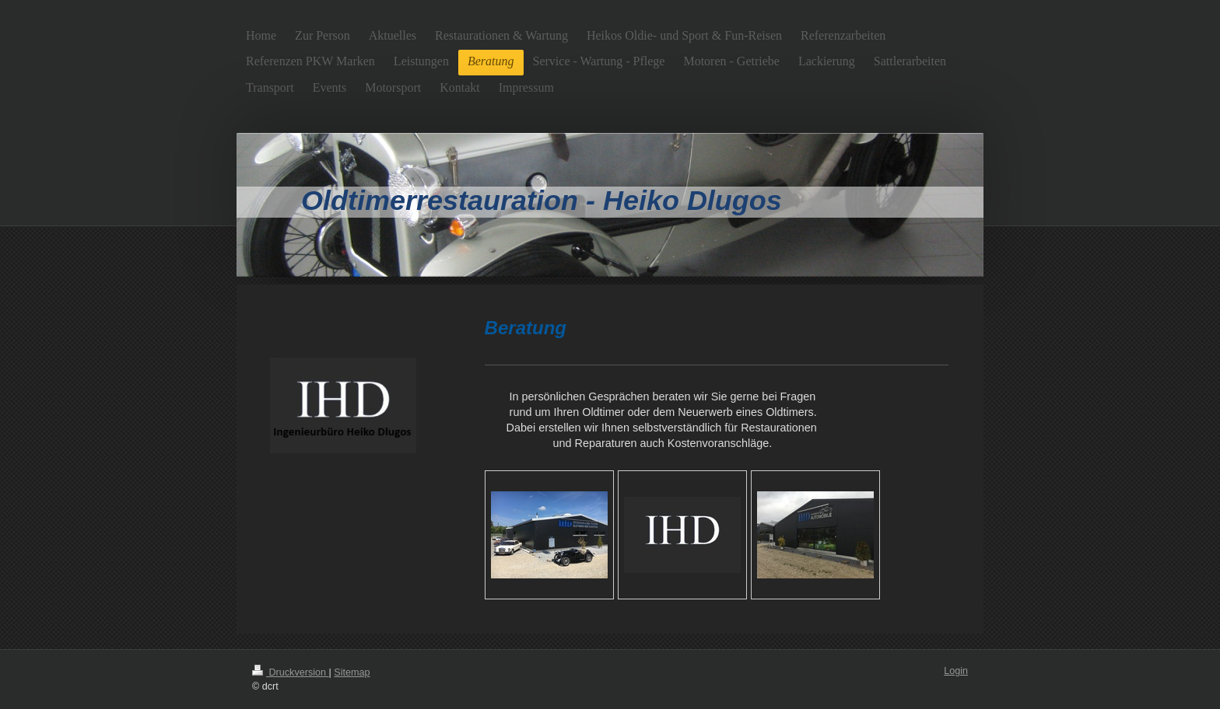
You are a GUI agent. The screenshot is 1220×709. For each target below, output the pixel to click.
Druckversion (290, 672)
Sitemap (352, 672)
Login (956, 670)
